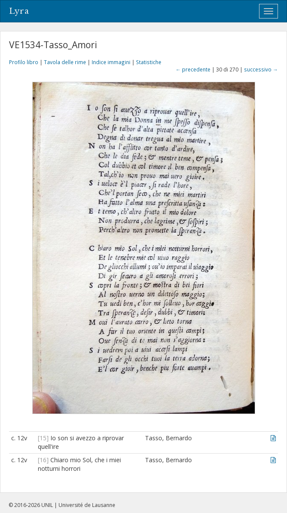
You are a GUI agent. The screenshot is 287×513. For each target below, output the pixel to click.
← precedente (193, 69)
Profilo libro (23, 62)
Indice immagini (111, 62)
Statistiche (148, 62)
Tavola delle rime (65, 62)
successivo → (261, 69)
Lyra (19, 11)
